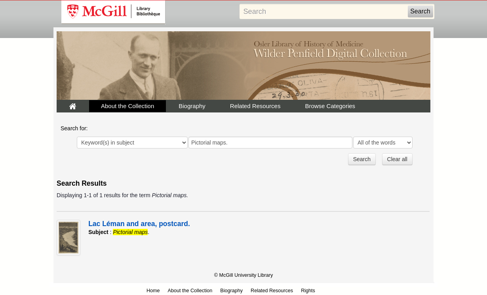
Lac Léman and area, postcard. (139, 224)
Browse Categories (330, 106)
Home (153, 290)
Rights (308, 290)
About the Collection (127, 106)
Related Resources (255, 106)
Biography (192, 106)
